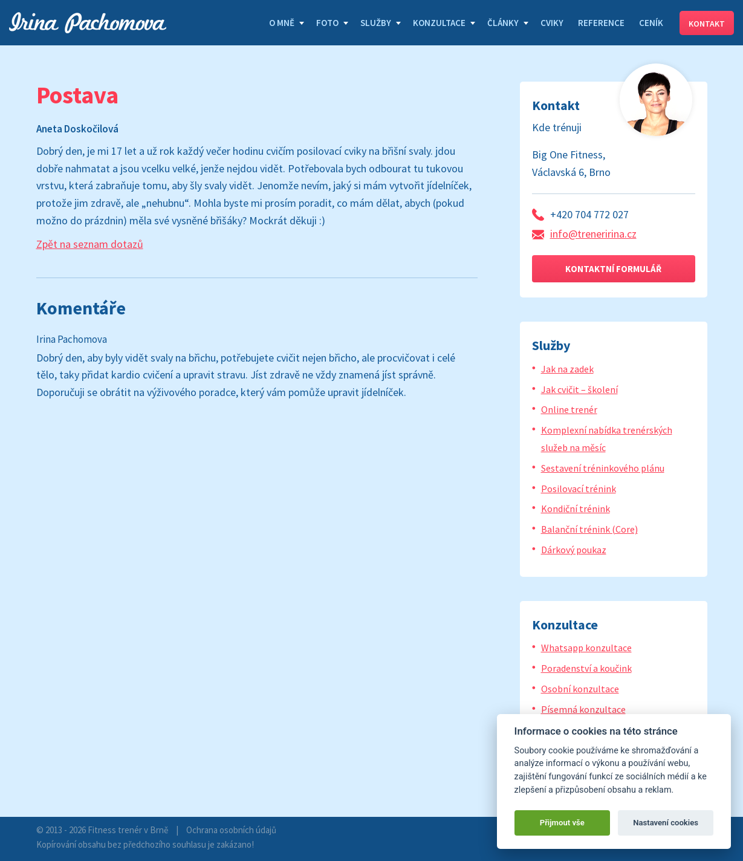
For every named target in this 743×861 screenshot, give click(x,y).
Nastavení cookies (665, 822)
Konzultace (439, 22)
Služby (375, 22)
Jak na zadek (567, 369)
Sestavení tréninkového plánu (602, 468)
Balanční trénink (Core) (589, 529)
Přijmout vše (562, 822)
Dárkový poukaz (573, 550)
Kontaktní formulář (613, 269)
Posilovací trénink (578, 488)
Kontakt (707, 23)
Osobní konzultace (580, 689)
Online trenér (569, 409)
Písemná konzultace (583, 709)
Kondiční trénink (575, 508)
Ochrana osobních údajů (231, 830)
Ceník (651, 22)
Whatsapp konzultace (586, 648)
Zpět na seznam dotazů (89, 244)
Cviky (551, 22)
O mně (281, 22)
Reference (601, 22)
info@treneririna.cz (593, 234)
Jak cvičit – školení (579, 389)
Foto (327, 22)
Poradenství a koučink (586, 668)
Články (503, 22)
